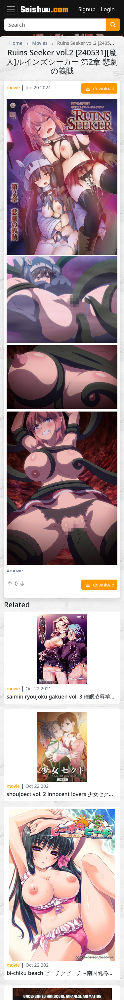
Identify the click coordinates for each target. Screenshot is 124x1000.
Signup (87, 9)
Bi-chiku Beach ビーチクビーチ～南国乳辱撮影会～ (62, 973)
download (100, 88)
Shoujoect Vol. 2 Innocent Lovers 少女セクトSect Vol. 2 (62, 794)
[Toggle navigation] (11, 9)
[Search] (55, 24)
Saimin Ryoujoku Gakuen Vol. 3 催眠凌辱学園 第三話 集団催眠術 (62, 697)
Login (108, 9)
